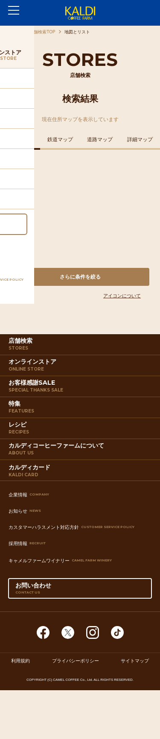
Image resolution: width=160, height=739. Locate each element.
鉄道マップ (60, 139)
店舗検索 (81, 346)
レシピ (81, 430)
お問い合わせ (80, 590)
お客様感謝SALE (81, 388)
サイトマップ (135, 660)
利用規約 (20, 660)
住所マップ (20, 139)
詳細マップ (140, 139)
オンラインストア (81, 367)
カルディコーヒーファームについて (81, 451)
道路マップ (100, 139)
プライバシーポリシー (75, 660)
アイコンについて (122, 295)
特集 (81, 409)
